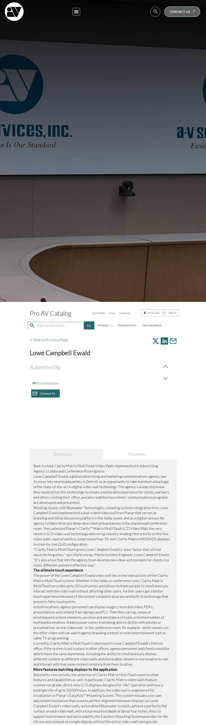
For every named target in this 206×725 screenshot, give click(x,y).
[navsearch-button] (155, 12)
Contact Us (124, 313)
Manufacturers (127, 325)
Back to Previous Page (49, 340)
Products (105, 325)
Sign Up (172, 312)
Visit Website (45, 383)
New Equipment (151, 325)
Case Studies (98, 313)
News (112, 313)
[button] (76, 12)
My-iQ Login (154, 312)
